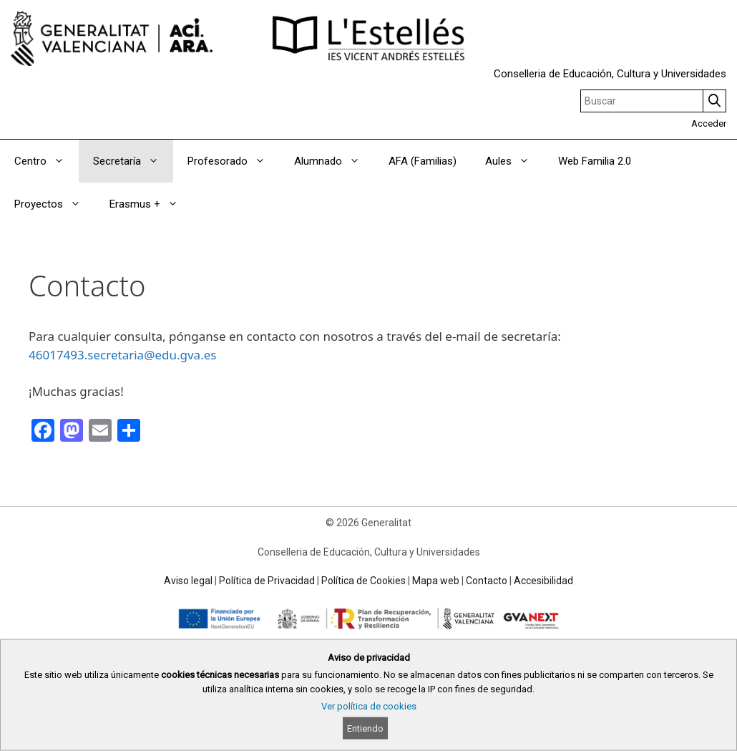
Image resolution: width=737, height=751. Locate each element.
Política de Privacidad (267, 580)
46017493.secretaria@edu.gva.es (122, 355)
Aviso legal (188, 580)
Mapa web (435, 580)
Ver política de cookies (368, 706)
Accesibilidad (543, 580)
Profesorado (233, 161)
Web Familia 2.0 (594, 161)
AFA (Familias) (423, 161)
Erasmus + (150, 204)
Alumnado (334, 161)
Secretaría (133, 161)
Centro (46, 161)
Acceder (708, 123)
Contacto (486, 580)
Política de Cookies (363, 580)
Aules (514, 161)
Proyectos (54, 204)
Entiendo (365, 728)
